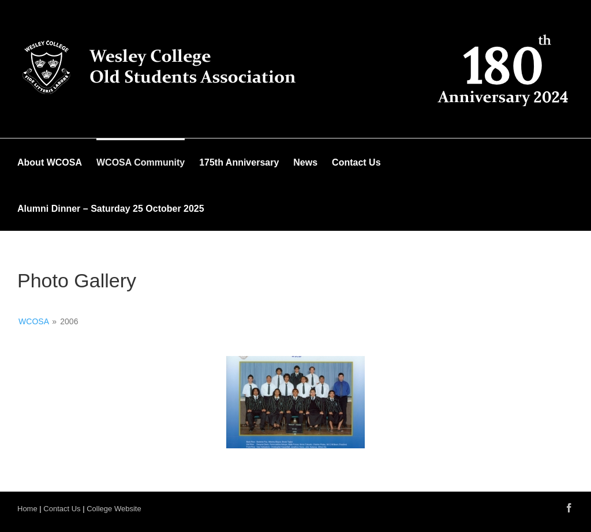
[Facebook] (569, 507)
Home (27, 508)
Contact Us (61, 508)
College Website (114, 508)
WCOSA (33, 321)
